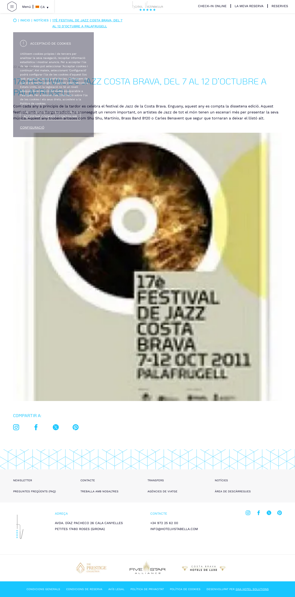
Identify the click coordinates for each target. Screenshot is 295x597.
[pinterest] (76, 428)
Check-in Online (212, 6)
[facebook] (36, 428)
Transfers (156, 480)
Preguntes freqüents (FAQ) (34, 491)
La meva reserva (249, 6)
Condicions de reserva (84, 589)
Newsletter (22, 480)
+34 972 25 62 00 (164, 523)
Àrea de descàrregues (233, 491)
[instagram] (16, 428)
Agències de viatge (162, 491)
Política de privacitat (147, 589)
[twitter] (56, 428)
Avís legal (116, 589)
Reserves (279, 6)
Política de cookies (185, 589)
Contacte (87, 480)
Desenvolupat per (237, 589)
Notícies (41, 20)
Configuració (32, 127)
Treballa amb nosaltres (99, 491)
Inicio (25, 20)
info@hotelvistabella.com (174, 529)
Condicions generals (43, 589)
